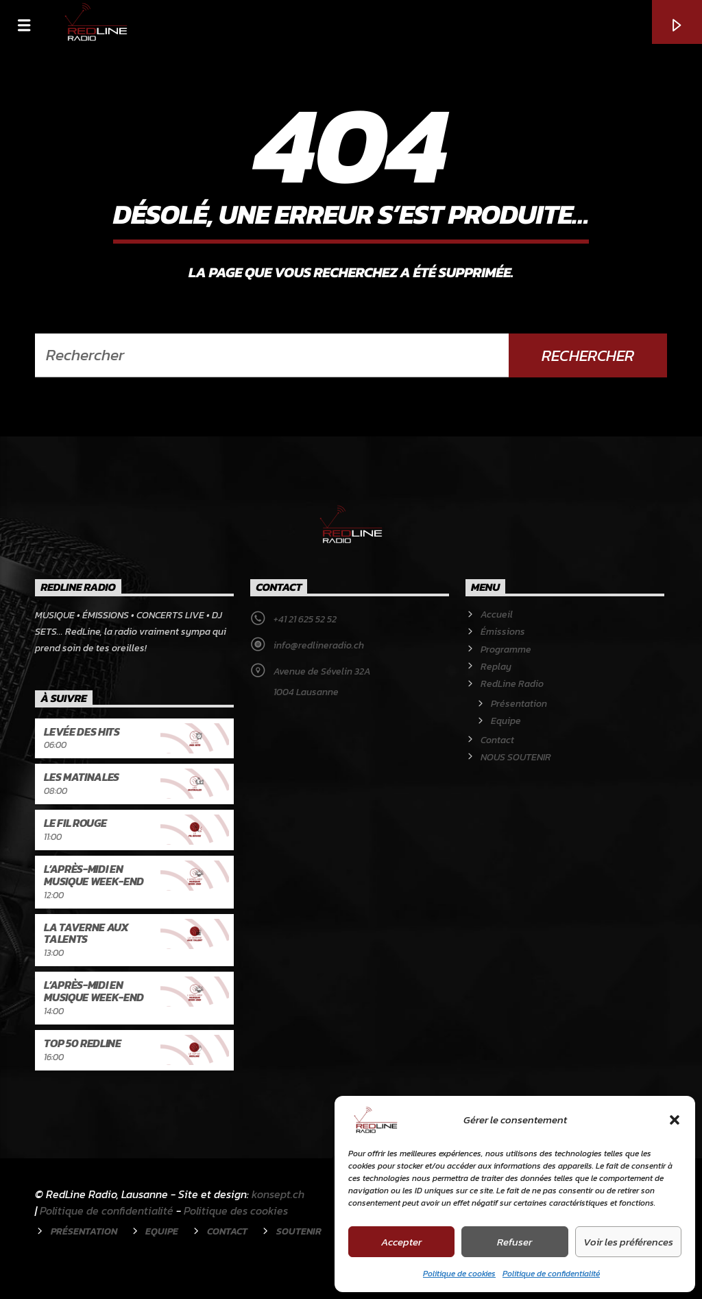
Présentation (519, 704)
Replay (496, 666)
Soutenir (299, 1231)
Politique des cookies (236, 1210)
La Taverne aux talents (86, 933)
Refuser (514, 1242)
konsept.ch (278, 1194)
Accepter (401, 1242)
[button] (674, 1120)
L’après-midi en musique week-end (94, 875)
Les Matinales (81, 777)
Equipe (506, 721)
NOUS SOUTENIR (516, 757)
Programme (506, 649)
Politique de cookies (459, 1273)
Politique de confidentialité (551, 1273)
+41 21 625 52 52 (305, 619)
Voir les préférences (628, 1242)
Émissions (503, 631)
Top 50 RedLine (82, 1043)
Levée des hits (82, 731)
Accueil (497, 614)
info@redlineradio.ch (319, 645)
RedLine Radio (512, 684)
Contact (497, 740)
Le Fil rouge (75, 823)
